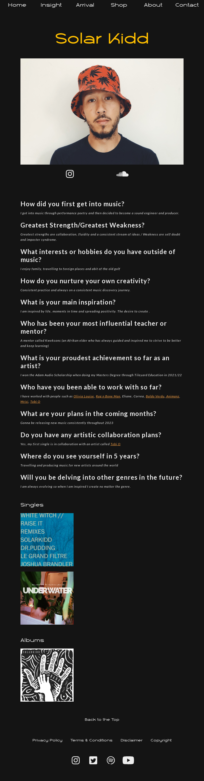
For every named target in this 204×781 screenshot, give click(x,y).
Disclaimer (132, 740)
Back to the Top (102, 720)
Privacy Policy (47, 740)
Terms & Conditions (91, 740)
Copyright (161, 740)
